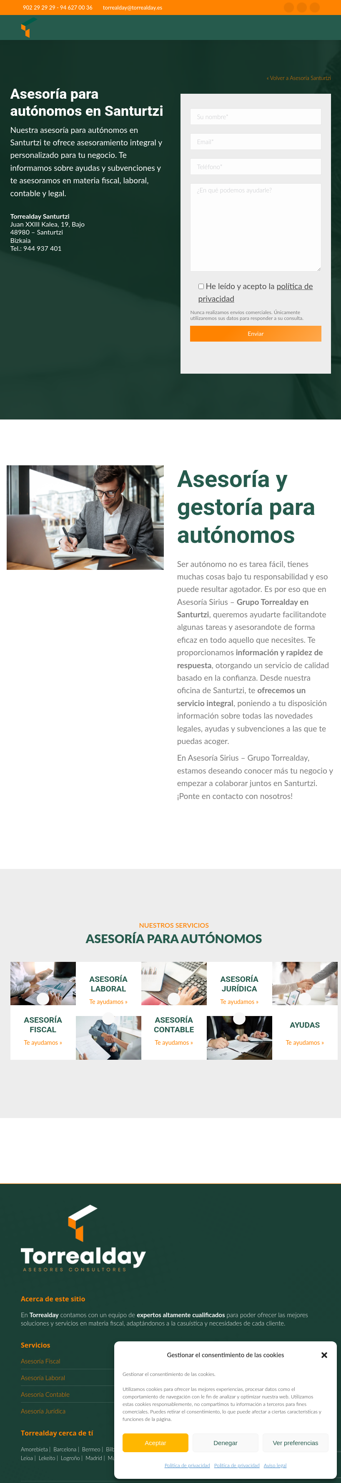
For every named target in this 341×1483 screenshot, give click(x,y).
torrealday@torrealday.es (132, 7)
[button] (324, 1355)
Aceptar (155, 1442)
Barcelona (64, 1449)
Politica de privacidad (187, 1465)
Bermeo (90, 1449)
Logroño (70, 1458)
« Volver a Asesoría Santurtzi (299, 78)
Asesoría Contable (45, 1394)
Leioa (27, 1458)
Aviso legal (275, 1465)
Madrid (93, 1458)
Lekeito (46, 1458)
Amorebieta (34, 1449)
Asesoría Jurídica (43, 1411)
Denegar (225, 1442)
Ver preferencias (295, 1442)
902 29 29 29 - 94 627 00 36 (58, 7)
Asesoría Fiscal (40, 1361)
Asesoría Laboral (43, 1377)
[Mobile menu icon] (311, 27)
